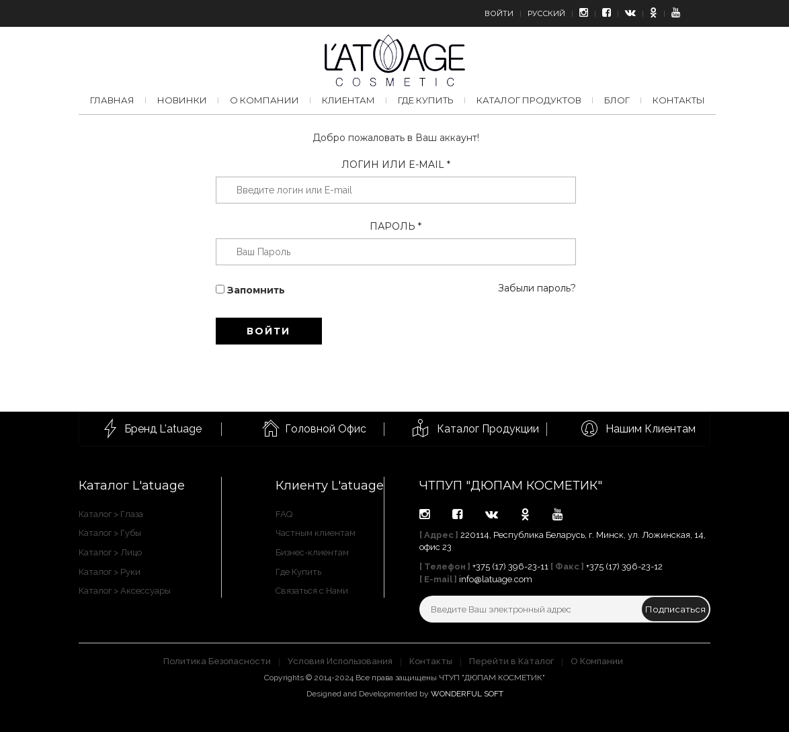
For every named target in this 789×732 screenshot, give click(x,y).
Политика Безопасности (217, 661)
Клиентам (348, 100)
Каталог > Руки (109, 572)
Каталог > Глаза (111, 514)
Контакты (679, 100)
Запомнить (250, 290)
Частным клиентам (316, 533)
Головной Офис (325, 428)
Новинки (182, 100)
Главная (112, 100)
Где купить (426, 100)
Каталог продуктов (528, 100)
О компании (264, 100)
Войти (499, 13)
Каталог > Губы (110, 533)
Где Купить (298, 572)
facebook (457, 514)
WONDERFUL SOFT (467, 693)
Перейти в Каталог (511, 661)
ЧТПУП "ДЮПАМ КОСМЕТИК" (510, 485)
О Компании (597, 661)
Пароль (395, 226)
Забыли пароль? (537, 288)
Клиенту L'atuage (330, 485)
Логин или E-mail (395, 164)
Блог (617, 100)
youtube (557, 514)
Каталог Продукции (488, 428)
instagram (424, 514)
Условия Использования (340, 661)
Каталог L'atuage (132, 485)
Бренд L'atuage (163, 428)
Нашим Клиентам (651, 428)
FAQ (284, 514)
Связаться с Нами (312, 591)
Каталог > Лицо (110, 552)
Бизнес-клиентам (312, 552)
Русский (546, 13)
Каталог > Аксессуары (125, 591)
